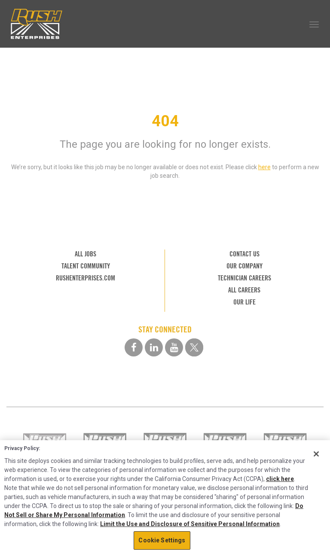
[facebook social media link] (134, 347)
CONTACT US (244, 254)
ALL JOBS (85, 254)
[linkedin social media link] (154, 347)
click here (280, 478)
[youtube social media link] (174, 347)
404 (165, 121)
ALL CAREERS (244, 290)
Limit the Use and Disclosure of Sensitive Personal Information (190, 524)
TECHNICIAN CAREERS (244, 278)
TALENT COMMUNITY (85, 266)
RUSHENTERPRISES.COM (85, 278)
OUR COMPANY (244, 266)
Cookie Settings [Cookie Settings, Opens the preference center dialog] (161, 540)
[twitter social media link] (194, 347)
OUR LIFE (244, 302)
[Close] (316, 453)
